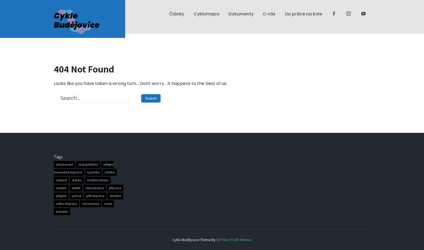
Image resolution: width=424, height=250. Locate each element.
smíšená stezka (97, 180)
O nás (269, 14)
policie (76, 196)
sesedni (61, 188)
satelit (76, 188)
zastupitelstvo (88, 165)
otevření (115, 196)
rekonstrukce (94, 188)
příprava (115, 188)
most (108, 204)
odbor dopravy (66, 204)
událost (61, 180)
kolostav (62, 212)
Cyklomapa (206, 14)
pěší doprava (95, 196)
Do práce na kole (303, 14)
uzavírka (93, 172)
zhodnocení (64, 165)
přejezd (61, 196)
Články (176, 14)
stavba (77, 180)
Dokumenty (241, 14)
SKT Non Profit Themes (233, 239)
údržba (110, 172)
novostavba (90, 204)
